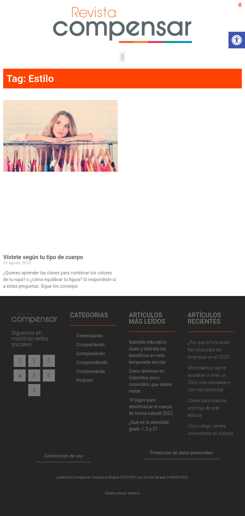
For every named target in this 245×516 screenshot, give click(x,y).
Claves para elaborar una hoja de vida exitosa (207, 408)
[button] (240, 5)
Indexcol (134, 493)
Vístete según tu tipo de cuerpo (43, 257)
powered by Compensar (73, 477)
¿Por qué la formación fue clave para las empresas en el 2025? (209, 350)
